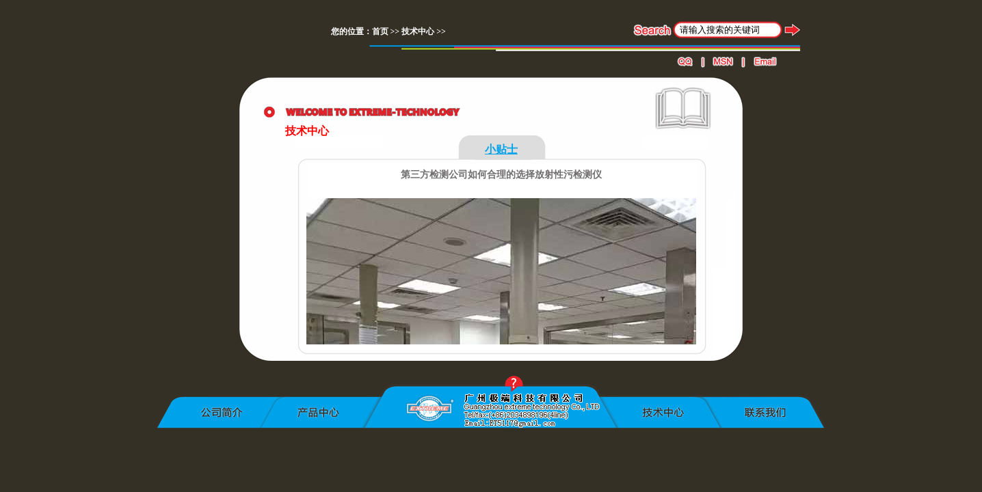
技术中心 (417, 31)
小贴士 (501, 149)
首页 (380, 31)
